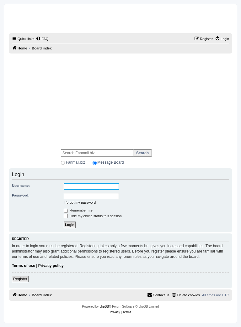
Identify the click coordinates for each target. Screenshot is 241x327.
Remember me (78, 210)
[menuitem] (42, 39)
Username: (21, 185)
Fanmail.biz (75, 162)
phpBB (104, 306)
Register (20, 279)
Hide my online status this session (93, 216)
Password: (20, 195)
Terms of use (23, 265)
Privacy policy (51, 265)
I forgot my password (80, 202)
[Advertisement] (120, 98)
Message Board (110, 162)
